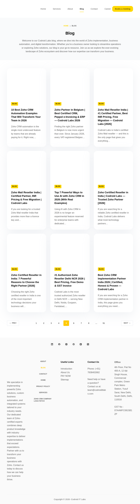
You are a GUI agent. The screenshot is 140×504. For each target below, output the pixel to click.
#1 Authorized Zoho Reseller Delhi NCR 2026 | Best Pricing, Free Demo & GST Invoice (67, 282)
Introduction (66, 369)
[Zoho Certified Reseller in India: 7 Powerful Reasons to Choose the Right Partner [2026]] (26, 248)
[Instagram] (66, 344)
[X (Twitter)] (88, 344)
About (70, 9)
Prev (13, 327)
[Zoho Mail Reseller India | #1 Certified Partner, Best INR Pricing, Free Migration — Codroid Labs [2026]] (113, 83)
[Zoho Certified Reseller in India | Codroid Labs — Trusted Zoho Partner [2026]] (113, 165)
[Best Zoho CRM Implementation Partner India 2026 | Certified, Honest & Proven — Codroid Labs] (113, 248)
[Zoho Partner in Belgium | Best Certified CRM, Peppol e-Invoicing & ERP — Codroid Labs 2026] (70, 83)
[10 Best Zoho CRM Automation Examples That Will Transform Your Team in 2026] (26, 83)
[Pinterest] (73, 344)
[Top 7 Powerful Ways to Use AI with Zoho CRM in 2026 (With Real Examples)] (70, 165)
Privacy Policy (43, 386)
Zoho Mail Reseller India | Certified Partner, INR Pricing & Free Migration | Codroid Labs (26, 199)
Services (57, 9)
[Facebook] (59, 344)
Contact (94, 9)
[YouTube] (80, 344)
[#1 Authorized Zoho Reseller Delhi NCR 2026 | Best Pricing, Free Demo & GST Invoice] (70, 248)
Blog (82, 9)
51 (104, 327)
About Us (65, 372)
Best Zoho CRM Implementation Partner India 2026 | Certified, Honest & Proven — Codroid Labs (113, 282)
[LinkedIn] (52, 344)
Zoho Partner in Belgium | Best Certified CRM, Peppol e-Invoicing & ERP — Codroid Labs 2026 (69, 116)
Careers (108, 9)
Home (43, 9)
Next (127, 327)
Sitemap (65, 379)
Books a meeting (122, 9)
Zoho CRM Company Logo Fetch (43, 400)
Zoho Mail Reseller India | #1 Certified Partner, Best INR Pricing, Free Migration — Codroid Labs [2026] (113, 116)
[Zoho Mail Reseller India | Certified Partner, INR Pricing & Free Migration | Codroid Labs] (26, 165)
